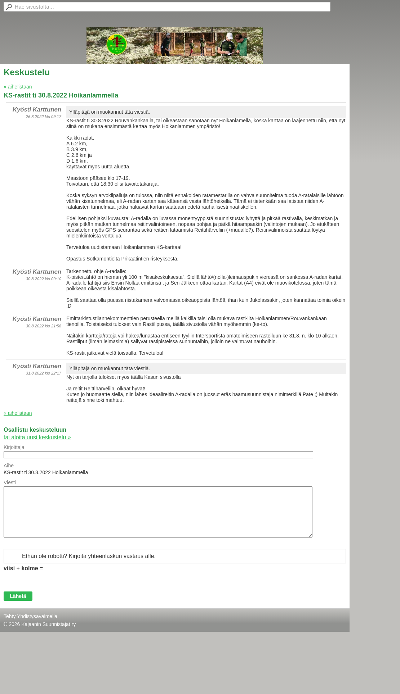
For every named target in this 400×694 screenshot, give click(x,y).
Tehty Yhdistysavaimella (30, 616)
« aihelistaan (18, 87)
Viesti (10, 482)
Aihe (9, 465)
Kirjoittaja (14, 447)
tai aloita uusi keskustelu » (37, 437)
